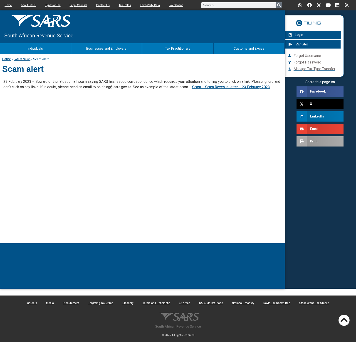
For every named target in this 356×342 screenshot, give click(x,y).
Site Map (184, 302)
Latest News (22, 58)
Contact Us (102, 5)
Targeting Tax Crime (100, 302)
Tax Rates (125, 5)
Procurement (71, 302)
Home (8, 5)
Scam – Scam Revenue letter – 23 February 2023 (231, 86)
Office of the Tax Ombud (314, 302)
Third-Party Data (150, 5)
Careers (32, 302)
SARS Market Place (211, 302)
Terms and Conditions (156, 302)
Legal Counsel (78, 5)
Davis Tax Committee (276, 302)
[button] (320, 91)
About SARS (28, 5)
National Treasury (243, 302)
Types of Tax (52, 5)
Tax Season (176, 5)
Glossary (128, 302)
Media (50, 302)
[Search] (279, 5)
